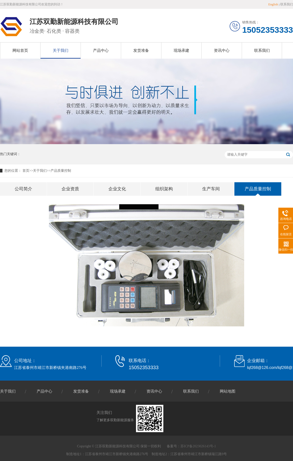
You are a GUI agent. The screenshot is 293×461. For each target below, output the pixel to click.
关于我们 (60, 50)
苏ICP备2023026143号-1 (198, 446)
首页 (25, 170)
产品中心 (101, 50)
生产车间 (211, 188)
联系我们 (286, 4)
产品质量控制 (61, 170)
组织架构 (164, 188)
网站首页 (20, 50)
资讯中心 (222, 50)
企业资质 (70, 188)
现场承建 (181, 50)
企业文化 (117, 188)
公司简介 (23, 188)
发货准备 (141, 50)
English (273, 4)
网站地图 (227, 391)
